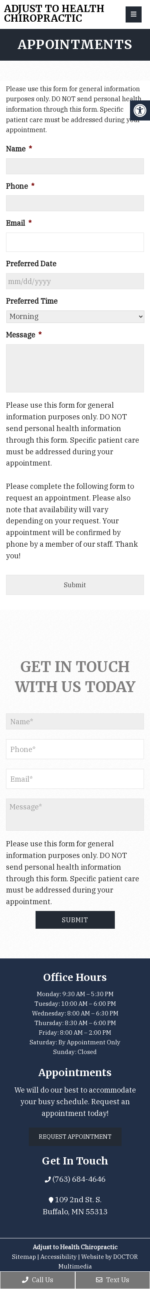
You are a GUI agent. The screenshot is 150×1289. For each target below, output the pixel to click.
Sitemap (24, 1256)
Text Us (112, 1280)
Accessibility (58, 1256)
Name (19, 148)
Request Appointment (75, 1136)
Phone (20, 186)
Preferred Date (31, 263)
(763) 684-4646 (78, 1179)
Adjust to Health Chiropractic (54, 13)
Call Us (37, 1280)
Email (19, 223)
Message (24, 334)
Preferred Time (32, 301)
